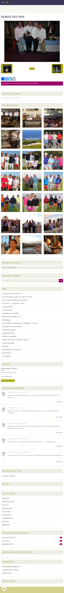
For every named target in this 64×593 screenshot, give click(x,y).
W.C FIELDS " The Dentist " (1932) (13, 303)
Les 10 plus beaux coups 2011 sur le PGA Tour (17, 297)
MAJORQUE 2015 (32, 544)
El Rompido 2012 (7, 518)
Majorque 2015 (7, 508)
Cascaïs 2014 (6, 511)
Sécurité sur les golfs (9, 330)
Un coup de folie (7, 307)
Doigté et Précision (8, 333)
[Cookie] (4, 589)
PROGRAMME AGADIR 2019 (11, 567)
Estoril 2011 (6, 521)
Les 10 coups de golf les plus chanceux (14, 300)
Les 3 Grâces (6, 356)
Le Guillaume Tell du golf (10, 313)
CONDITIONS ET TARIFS (10, 570)
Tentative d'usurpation (9, 336)
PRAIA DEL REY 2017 (32, 537)
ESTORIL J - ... (6, 346)
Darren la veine (7, 310)
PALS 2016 (32, 541)
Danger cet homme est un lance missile (15, 340)
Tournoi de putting (8, 343)
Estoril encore (6, 353)
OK (61, 281)
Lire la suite (59, 401)
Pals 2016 (5, 505)
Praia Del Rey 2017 (8, 502)
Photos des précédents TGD (11, 317)
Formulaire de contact (8, 380)
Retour (32, 68)
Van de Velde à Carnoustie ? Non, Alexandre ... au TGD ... (20, 323)
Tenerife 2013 (6, 515)
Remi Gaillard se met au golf (11, 349)
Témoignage (6, 320)
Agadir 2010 (6, 525)
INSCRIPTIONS (7, 573)
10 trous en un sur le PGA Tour (12, 293)
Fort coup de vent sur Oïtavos (12, 326)
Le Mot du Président (8, 476)
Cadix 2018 (5, 498)
